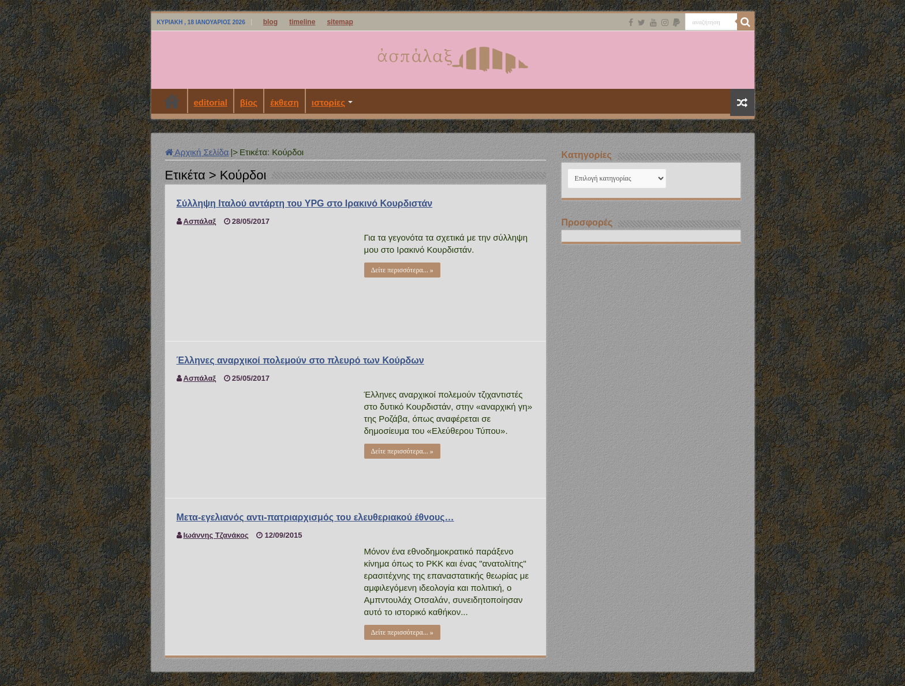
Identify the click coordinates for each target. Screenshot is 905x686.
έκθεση (284, 102)
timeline (302, 22)
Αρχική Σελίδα (197, 152)
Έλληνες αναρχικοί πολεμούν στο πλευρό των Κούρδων (300, 360)
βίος (248, 102)
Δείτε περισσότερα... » (402, 270)
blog (270, 22)
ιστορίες (328, 102)
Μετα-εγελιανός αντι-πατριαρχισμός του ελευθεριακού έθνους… (315, 517)
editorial (210, 102)
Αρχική (172, 101)
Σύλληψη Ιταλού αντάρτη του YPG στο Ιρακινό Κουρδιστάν (305, 203)
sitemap (340, 22)
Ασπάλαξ (200, 221)
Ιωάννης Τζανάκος (216, 535)
